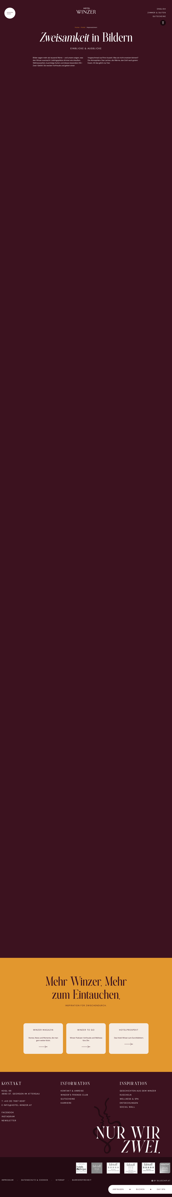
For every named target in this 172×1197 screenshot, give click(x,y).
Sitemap (60, 1180)
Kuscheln (126, 1095)
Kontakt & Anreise (72, 1091)
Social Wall (127, 1107)
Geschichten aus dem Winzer (138, 1091)
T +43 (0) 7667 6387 (13, 1101)
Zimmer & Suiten (157, 12)
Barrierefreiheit (81, 1180)
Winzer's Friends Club (74, 1095)
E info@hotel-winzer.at (17, 1105)
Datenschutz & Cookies (34, 1180)
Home (77, 27)
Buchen (140, 1189)
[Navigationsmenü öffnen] (9, 13)
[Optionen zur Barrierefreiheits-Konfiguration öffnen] (163, 23)
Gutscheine (159, 16)
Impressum (8, 1180)
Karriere (66, 1103)
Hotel (83, 27)
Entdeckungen (129, 1103)
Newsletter (9, 1120)
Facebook (8, 1112)
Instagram (8, 1116)
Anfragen (118, 1189)
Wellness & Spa (129, 1099)
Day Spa (161, 1189)
